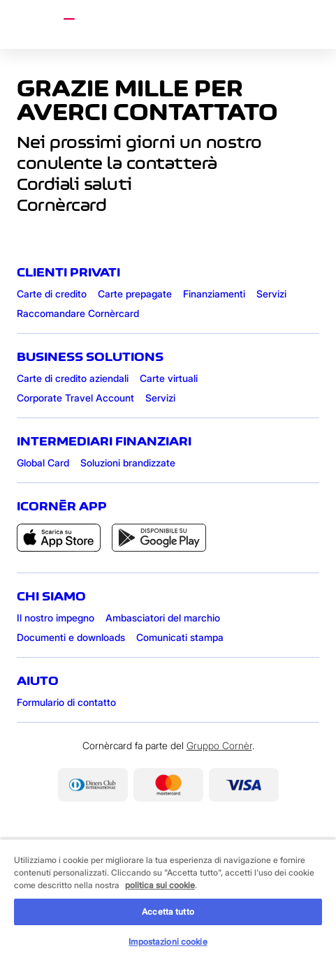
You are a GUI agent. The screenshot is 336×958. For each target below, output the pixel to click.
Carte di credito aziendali (73, 378)
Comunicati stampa (180, 637)
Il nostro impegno (55, 618)
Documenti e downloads (71, 637)
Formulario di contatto (66, 702)
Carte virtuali (169, 378)
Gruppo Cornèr (219, 745)
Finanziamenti (214, 294)
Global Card (43, 463)
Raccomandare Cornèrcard (78, 313)
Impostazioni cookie (168, 941)
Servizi (271, 294)
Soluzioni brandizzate (127, 463)
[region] (168, 898)
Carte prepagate (135, 294)
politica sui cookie (160, 885)
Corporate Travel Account (75, 398)
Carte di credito (52, 294)
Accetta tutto (168, 911)
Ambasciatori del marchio (162, 618)
